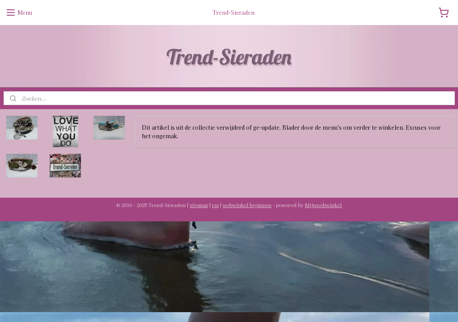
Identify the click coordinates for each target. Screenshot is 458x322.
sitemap (199, 204)
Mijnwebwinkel (323, 204)
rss (215, 204)
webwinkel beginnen (247, 204)
